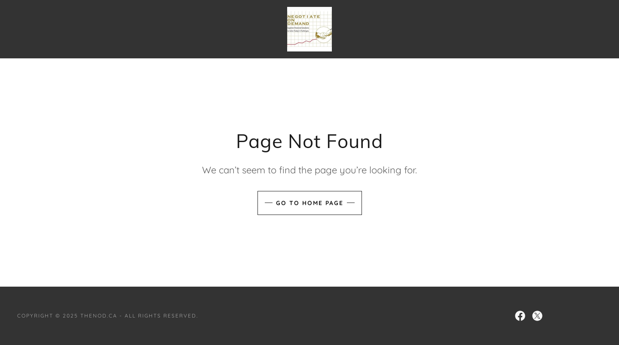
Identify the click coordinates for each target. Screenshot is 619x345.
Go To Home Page (309, 203)
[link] (309, 28)
